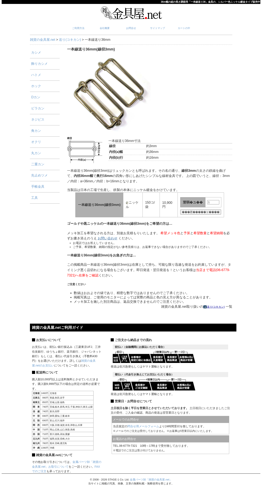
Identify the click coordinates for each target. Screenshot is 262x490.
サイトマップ (157, 28)
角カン (36, 130)
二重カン (37, 164)
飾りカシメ (39, 63)
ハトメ (36, 75)
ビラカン (37, 108)
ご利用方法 (78, 28)
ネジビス (37, 119)
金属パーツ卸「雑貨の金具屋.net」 (151, 479)
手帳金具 (37, 186)
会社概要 (105, 28)
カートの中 (184, 28)
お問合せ (131, 28)
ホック (36, 86)
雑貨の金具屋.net (42, 39)
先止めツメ (39, 175)
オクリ (36, 142)
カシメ (36, 52)
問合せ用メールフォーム (143, 426)
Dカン (35, 97)
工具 (34, 197)
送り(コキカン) (70, 39)
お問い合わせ (107, 238)
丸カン (36, 153)
